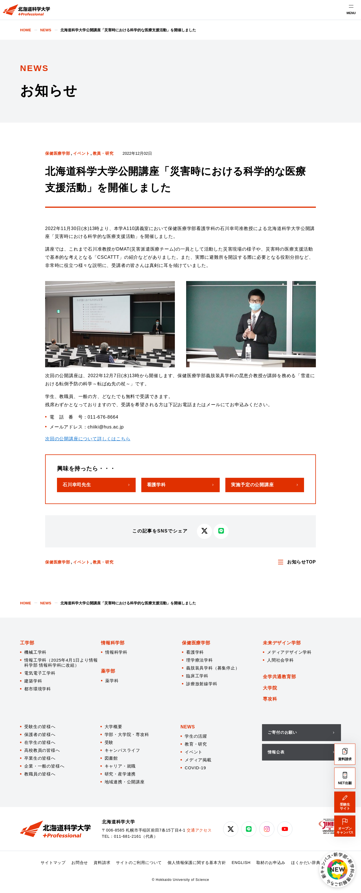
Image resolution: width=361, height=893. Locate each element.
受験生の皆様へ (40, 726)
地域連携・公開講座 (125, 781)
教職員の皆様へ (40, 774)
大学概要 (113, 726)
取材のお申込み (271, 862)
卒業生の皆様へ (40, 758)
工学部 (27, 642)
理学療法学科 (199, 660)
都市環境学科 (37, 688)
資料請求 (102, 862)
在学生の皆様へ (40, 742)
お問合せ (79, 862)
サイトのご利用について (139, 862)
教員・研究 (103, 153)
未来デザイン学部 (282, 642)
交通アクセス (199, 830)
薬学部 (108, 671)
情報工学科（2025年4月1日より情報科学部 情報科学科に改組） (61, 662)
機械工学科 (35, 652)
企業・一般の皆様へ (44, 766)
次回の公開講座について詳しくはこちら (87, 438)
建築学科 (33, 680)
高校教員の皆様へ (42, 750)
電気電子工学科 (40, 673)
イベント (81, 153)
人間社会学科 (280, 660)
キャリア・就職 (120, 766)
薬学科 (111, 680)
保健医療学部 (57, 153)
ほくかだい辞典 (305, 862)
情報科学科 (116, 652)
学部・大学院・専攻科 (127, 734)
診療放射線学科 (201, 683)
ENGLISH (241, 862)
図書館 (111, 758)
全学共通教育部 (279, 676)
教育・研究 (196, 744)
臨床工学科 (197, 675)
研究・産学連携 (120, 774)
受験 (109, 742)
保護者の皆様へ (40, 734)
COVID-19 (195, 767)
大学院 (270, 688)
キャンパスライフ (122, 750)
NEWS (187, 726)
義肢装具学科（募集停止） (213, 668)
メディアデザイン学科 (289, 652)
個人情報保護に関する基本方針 (197, 862)
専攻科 (270, 699)
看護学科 (195, 652)
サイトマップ (53, 862)
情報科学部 (113, 642)
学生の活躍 (196, 736)
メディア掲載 (198, 759)
